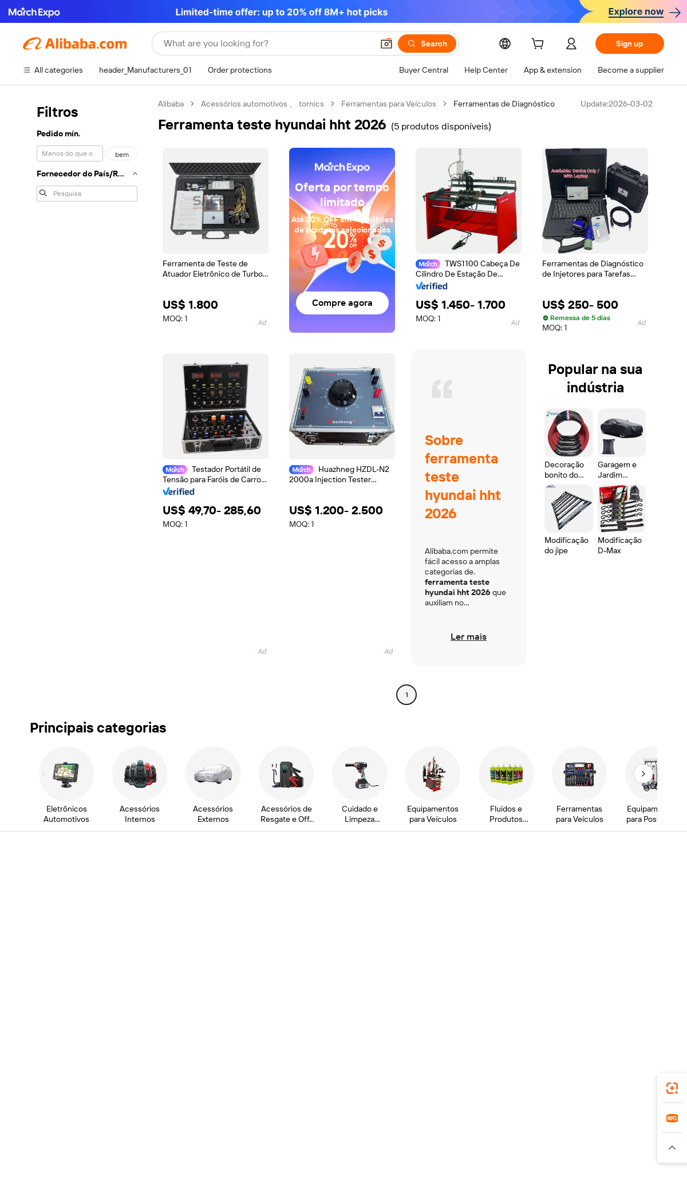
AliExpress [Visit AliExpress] (165, 1135)
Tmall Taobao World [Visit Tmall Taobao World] (272, 1135)
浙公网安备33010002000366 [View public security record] (506, 1175)
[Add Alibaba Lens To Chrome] (177, 1084)
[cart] (539, 45)
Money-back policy (188, 918)
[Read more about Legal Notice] (175, 1153)
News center (572, 927)
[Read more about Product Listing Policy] (245, 1153)
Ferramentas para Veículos (388, 103)
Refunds (38, 949)
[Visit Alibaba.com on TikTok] (640, 995)
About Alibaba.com (583, 883)
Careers (564, 949)
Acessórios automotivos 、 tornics (262, 103)
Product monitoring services (205, 983)
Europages (525, 1135)
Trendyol (480, 1135)
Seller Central (442, 905)
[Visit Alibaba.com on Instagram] (606, 995)
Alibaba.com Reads (320, 949)
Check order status (57, 927)
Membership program (325, 905)
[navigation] (87, 401)
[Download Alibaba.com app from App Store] (541, 1084)
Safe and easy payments (198, 896)
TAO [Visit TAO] (448, 1135)
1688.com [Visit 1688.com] (210, 1135)
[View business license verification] (442, 1175)
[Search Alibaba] (267, 43)
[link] (672, 1088)
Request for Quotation (326, 883)
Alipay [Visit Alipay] (326, 1135)
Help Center (44, 883)
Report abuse (47, 970)
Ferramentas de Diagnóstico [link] (504, 103)
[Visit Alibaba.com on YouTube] (623, 995)
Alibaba (171, 103)
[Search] (427, 43)
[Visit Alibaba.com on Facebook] (555, 995)
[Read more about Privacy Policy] (439, 1153)
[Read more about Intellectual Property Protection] (349, 1153)
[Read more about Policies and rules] (114, 1153)
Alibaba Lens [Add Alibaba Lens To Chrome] (63, 1084)
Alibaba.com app (463, 1084)
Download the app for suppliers (473, 970)
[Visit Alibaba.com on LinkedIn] (572, 995)
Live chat (39, 905)
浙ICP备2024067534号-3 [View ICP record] (620, 1175)
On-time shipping (185, 939)
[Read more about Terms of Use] (496, 1153)
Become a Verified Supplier (466, 927)
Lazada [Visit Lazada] (359, 1135)
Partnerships (440, 949)
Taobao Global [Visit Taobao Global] (406, 1135)
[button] (386, 43)
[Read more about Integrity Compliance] (566, 1153)
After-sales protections (196, 961)
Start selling (439, 883)
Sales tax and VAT (317, 927)
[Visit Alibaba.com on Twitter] (589, 995)
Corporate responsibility (592, 905)
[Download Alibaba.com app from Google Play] (625, 1084)
